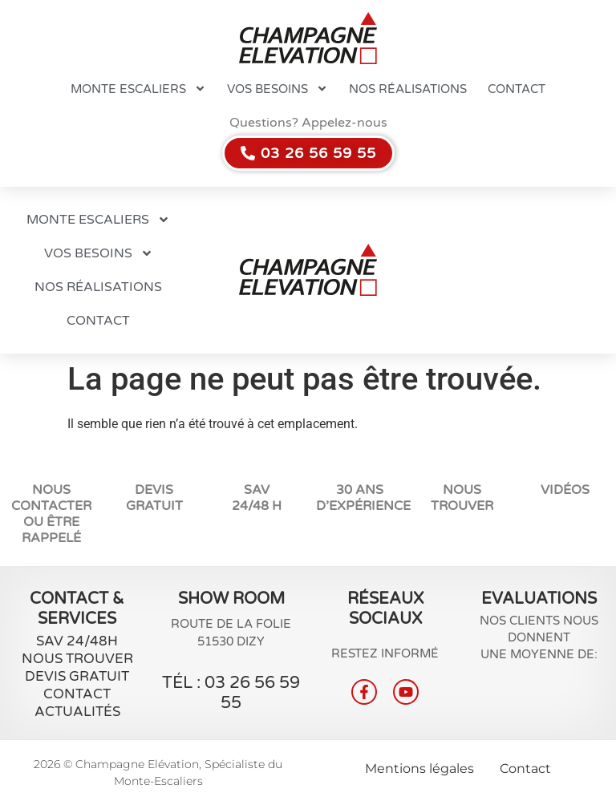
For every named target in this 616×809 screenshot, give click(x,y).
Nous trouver (462, 498)
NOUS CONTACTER (51, 498)
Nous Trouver (77, 658)
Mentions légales (419, 768)
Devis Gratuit (154, 498)
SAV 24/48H (77, 641)
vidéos (565, 490)
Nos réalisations (408, 89)
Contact (516, 89)
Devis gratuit (77, 676)
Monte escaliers (138, 89)
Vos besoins (277, 89)
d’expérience (363, 506)
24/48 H (257, 506)
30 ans (359, 490)
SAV (257, 490)
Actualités (77, 711)
